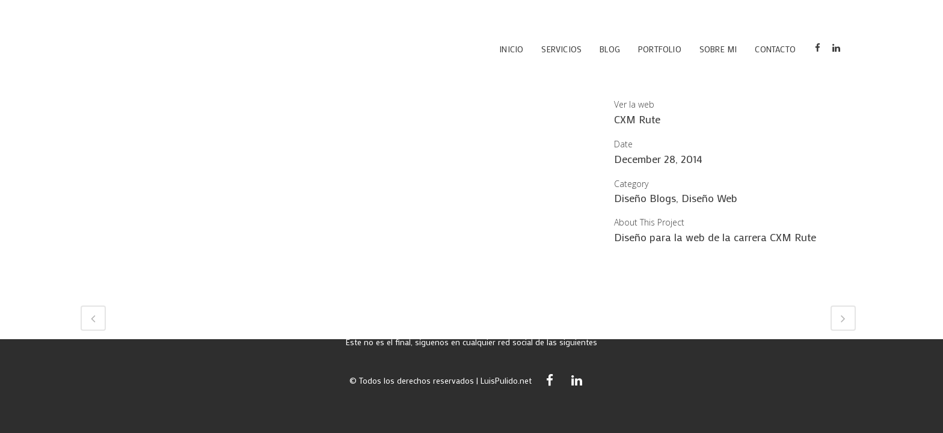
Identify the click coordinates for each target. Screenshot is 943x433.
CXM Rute (637, 119)
